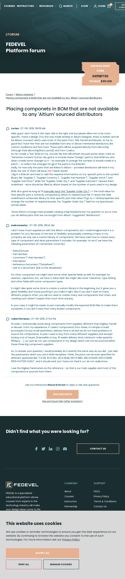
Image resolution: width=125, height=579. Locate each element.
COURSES (9, 6)
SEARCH (65, 6)
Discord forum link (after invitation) (62, 401)
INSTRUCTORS (27, 6)
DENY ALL (23, 564)
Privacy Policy (71, 540)
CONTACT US (98, 448)
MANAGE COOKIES (61, 564)
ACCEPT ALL (42, 553)
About (67, 491)
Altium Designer (25, 94)
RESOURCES (48, 6)
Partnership (70, 506)
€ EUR (86, 6)
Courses (69, 496)
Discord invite (62, 394)
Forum (9, 94)
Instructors (70, 501)
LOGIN (99, 6)
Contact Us (100, 506)
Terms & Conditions (105, 501)
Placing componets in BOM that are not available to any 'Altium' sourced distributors (54, 98)
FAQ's (97, 491)
